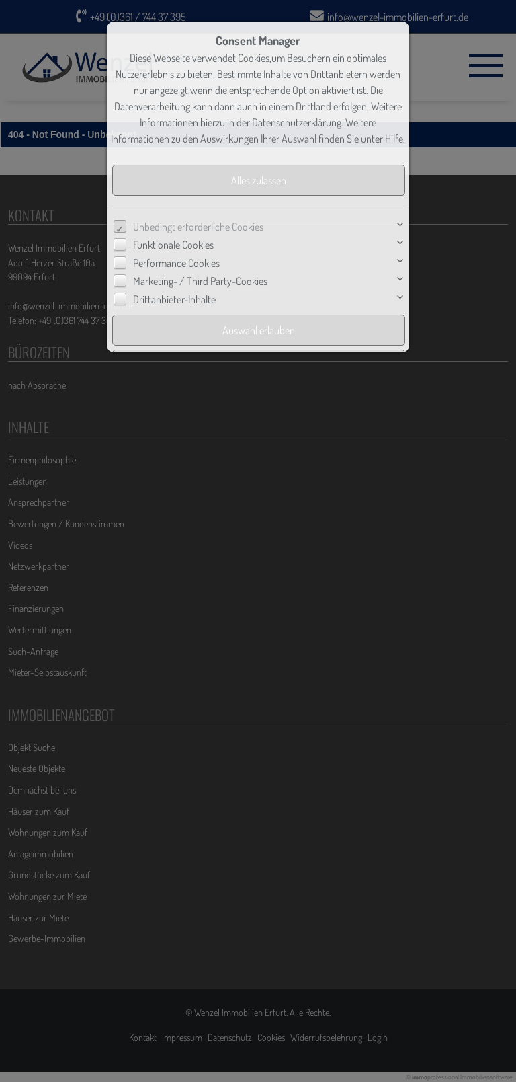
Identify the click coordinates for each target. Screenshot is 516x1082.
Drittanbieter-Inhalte (174, 299)
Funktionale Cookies (173, 245)
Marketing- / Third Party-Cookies (200, 281)
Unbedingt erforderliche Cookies (198, 226)
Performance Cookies (176, 263)
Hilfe (394, 138)
